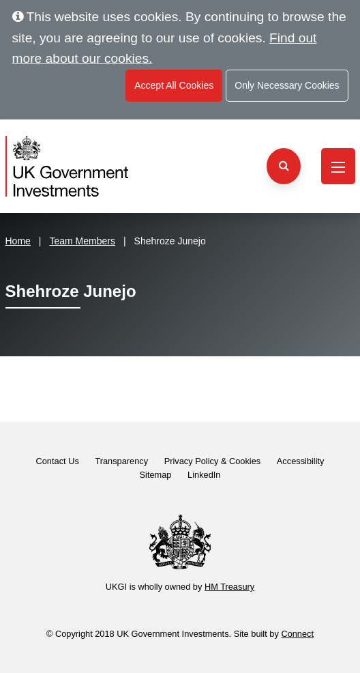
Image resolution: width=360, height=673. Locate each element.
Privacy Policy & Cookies (212, 461)
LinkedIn (204, 475)
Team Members (82, 240)
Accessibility (301, 461)
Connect (297, 634)
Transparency (121, 461)
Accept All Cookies (173, 85)
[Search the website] (284, 166)
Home (18, 240)
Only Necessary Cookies (287, 85)
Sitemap (156, 475)
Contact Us (57, 461)
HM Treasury (229, 587)
